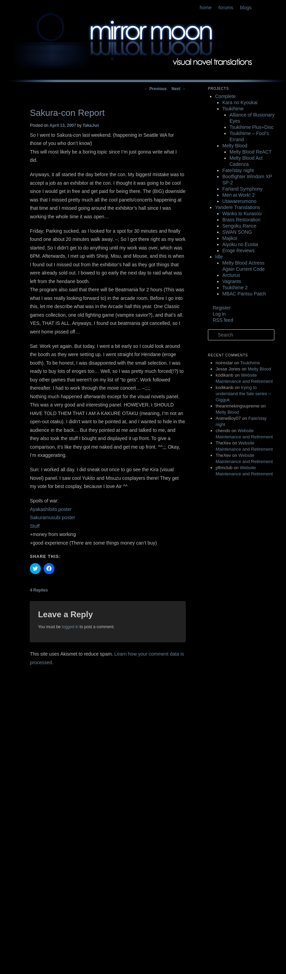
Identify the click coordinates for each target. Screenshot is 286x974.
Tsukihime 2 (235, 287)
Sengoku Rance (239, 226)
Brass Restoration (241, 219)
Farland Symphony (242, 189)
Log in (219, 314)
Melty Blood (234, 145)
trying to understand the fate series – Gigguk (243, 393)
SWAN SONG (237, 232)
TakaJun (91, 125)
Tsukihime (233, 108)
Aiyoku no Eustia (240, 244)
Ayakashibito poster (51, 509)
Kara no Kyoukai (240, 102)
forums (226, 7)
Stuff (35, 526)
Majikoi (229, 238)
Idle (219, 256)
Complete (225, 96)
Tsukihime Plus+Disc (251, 127)
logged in (70, 626)
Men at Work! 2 (238, 195)
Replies (39, 590)
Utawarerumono (239, 201)
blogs (245, 7)
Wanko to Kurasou (242, 213)
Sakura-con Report (67, 113)
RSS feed (223, 320)
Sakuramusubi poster (52, 517)
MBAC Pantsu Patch (244, 293)
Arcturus (231, 275)
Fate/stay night (238, 170)
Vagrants (231, 281)
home (206, 7)
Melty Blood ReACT (250, 152)
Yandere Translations (237, 207)
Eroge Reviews (238, 250)
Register (222, 308)
